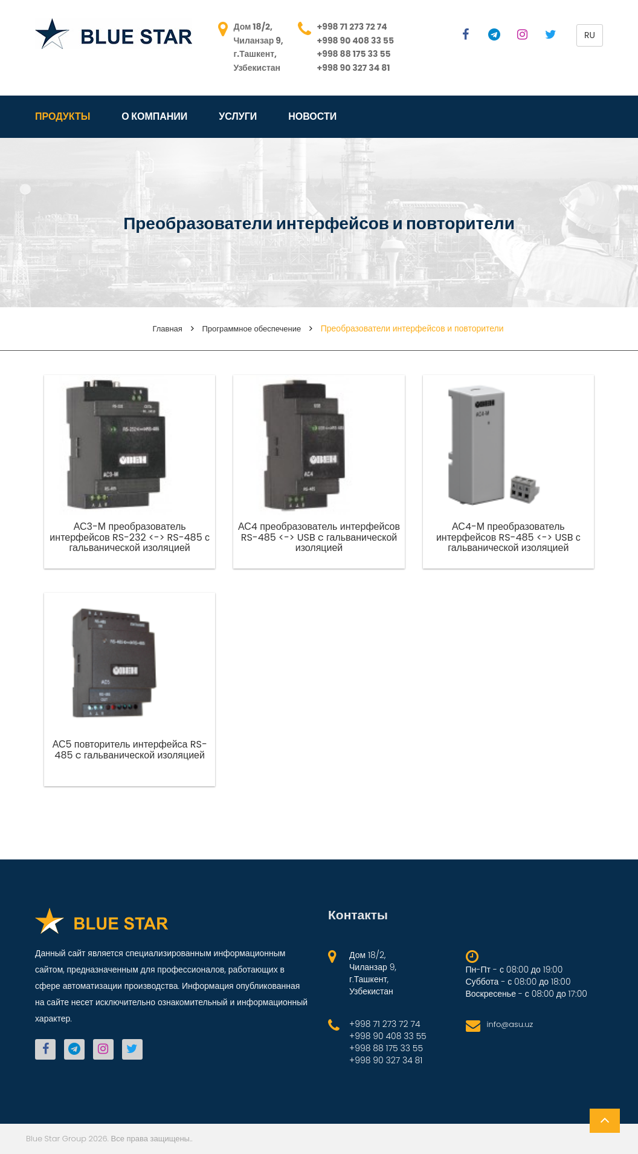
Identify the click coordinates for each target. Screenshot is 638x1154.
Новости (312, 117)
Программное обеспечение (251, 328)
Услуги (238, 117)
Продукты (62, 117)
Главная (167, 328)
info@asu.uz (510, 1024)
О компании (154, 117)
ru (589, 35)
